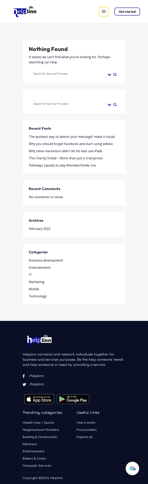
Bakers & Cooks (34, 458)
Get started (127, 12)
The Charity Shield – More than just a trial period (66, 158)
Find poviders (86, 430)
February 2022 (40, 228)
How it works (85, 422)
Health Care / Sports (38, 422)
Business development (46, 260)
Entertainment (40, 267)
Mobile (34, 289)
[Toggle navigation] (103, 11)
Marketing (37, 282)
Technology (38, 296)
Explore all (84, 437)
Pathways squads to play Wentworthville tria (62, 165)
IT (30, 274)
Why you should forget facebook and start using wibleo (71, 144)
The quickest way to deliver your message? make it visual (72, 136)
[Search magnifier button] (115, 73)
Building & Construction (40, 437)
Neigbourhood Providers (41, 430)
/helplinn (33, 376)
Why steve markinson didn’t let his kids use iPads (65, 151)
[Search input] (69, 73)
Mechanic (30, 444)
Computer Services (37, 465)
